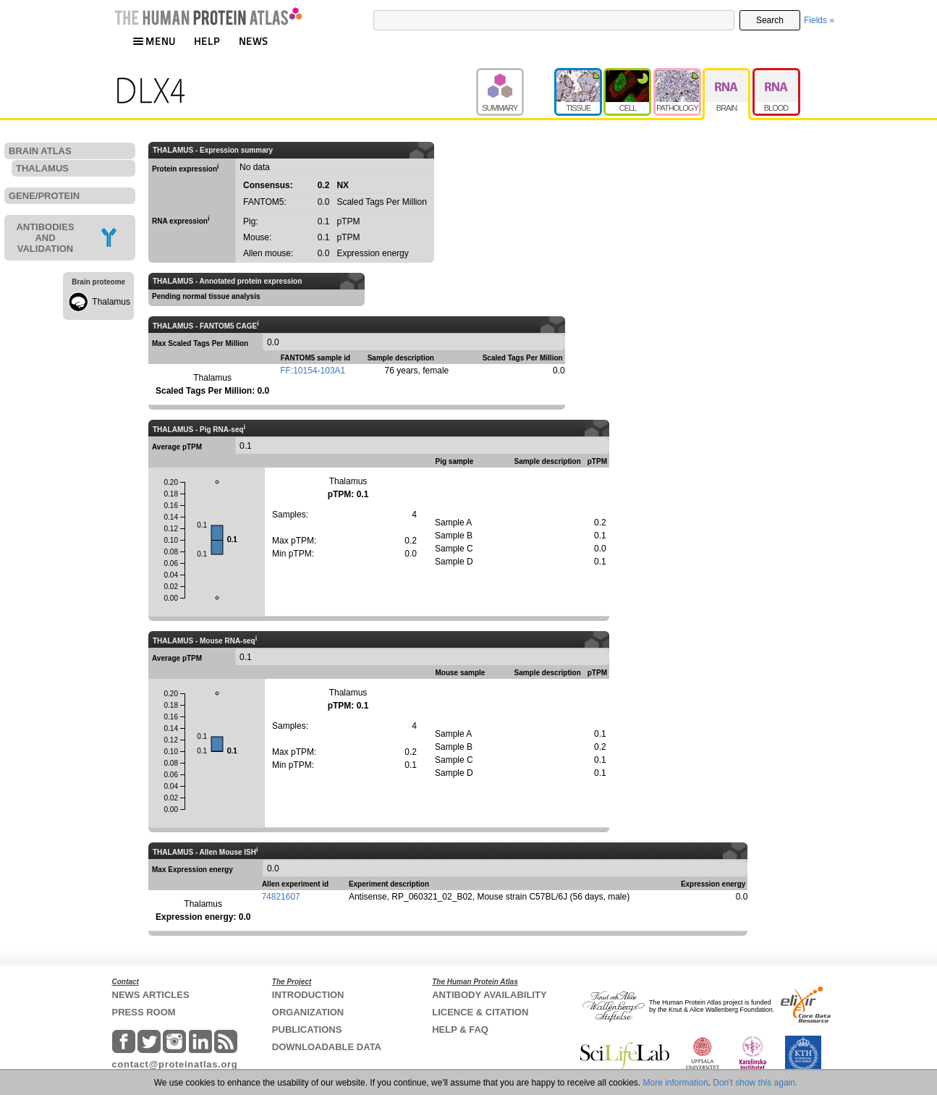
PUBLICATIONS (307, 1029)
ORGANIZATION (308, 1012)
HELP (207, 40)
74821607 (280, 897)
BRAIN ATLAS (40, 150)
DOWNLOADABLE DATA (326, 1046)
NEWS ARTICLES (151, 994)
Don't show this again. (755, 1083)
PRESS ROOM (144, 1012)
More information (675, 1083)
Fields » (819, 20)
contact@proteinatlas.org (175, 1064)
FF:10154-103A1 (312, 370)
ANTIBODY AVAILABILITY (489, 994)
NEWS (253, 40)
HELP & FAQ (460, 1029)
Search (770, 20)
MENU (154, 40)
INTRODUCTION (308, 994)
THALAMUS (42, 168)
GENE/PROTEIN (44, 195)
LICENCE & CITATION (480, 1012)
